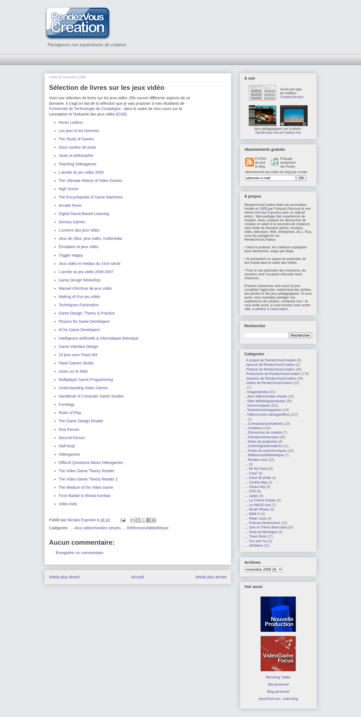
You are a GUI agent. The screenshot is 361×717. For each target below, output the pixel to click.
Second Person (72, 438)
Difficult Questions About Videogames (91, 462)
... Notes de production (261, 442)
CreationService (291, 97)
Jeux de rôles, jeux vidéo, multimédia (90, 238)
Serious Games (72, 222)
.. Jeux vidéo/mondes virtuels (96, 528)
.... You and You (255, 541)
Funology (67, 404)
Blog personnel (278, 692)
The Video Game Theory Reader (86, 471)
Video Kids (68, 504)
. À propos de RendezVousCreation (270, 360)
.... (246, 464)
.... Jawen (251, 496)
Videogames (69, 454)
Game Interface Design (78, 346)
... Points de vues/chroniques (265, 451)
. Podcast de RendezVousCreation (269, 369)
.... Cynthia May (255, 482)
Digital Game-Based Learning (84, 213)
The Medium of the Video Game (86, 487)
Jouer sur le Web (73, 371)
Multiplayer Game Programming (86, 379)
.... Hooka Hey (254, 487)
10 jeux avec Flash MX (78, 355)
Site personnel (278, 684)
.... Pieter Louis (255, 518)
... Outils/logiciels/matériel (263, 446)
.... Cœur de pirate (257, 478)
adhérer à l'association (271, 309)
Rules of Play (70, 412)
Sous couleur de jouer (77, 147)
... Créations (253, 428)
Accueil (137, 577)
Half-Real (67, 446)
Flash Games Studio (76, 363)
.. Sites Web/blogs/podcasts (264, 401)
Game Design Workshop (79, 280)
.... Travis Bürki (255, 536)
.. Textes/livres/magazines (263, 410)
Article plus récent (64, 577)
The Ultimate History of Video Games (90, 180)
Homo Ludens (71, 122)
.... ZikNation (253, 545)
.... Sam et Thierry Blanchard (265, 527)
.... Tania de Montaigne (261, 532)
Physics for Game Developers (84, 321)
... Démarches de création (263, 432)
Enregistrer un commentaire (79, 552)
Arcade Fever (70, 205)
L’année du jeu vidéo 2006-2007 (86, 272)
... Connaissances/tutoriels (263, 424)
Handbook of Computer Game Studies (91, 396)
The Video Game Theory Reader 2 (88, 479)
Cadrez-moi (292, 133)
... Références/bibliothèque (146, 528)
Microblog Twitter (278, 677)
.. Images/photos (256, 392)
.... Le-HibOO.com (257, 505)
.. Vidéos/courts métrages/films (266, 415)
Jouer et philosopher (76, 155)
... (245, 419)
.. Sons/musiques (257, 405)
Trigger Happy (71, 255)
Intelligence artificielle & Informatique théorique (98, 338)
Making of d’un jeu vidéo (79, 296)
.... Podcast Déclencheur (262, 523)
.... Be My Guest (256, 469)
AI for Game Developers (79, 329)
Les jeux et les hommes (79, 130)
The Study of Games (76, 139)
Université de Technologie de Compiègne (86, 108)
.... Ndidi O (252, 514)
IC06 (121, 114)
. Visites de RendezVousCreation (268, 383)
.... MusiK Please (256, 509)
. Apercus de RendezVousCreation (269, 365)
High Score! (69, 189)
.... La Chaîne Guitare (260, 500)
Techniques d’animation (79, 305)
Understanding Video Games (83, 388)
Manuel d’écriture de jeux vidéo (85, 288)
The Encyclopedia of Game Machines (91, 197)
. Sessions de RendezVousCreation (270, 378)
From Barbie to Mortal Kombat (84, 495)
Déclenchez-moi (267, 133)
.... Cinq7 (251, 473)
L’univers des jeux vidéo (79, 230)
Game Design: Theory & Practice (87, 313)
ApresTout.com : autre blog (278, 699)
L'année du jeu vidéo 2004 (81, 172)
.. (245, 387)
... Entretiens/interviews (261, 437)
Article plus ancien (211, 577)
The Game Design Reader (81, 421)
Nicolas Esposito (268, 212)
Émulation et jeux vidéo (79, 247)
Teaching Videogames (78, 164)
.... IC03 (250, 491)
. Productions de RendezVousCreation (272, 374)
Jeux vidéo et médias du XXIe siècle (90, 263)
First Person (69, 429)
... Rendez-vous (255, 460)
